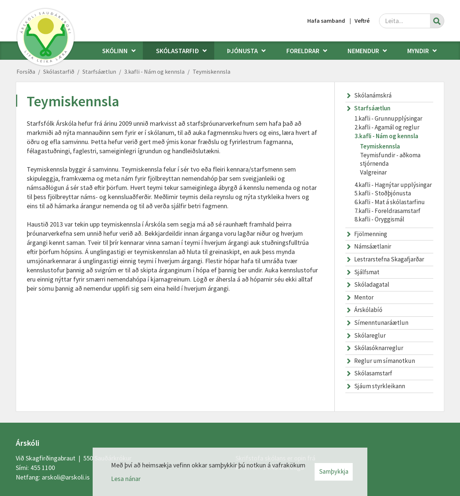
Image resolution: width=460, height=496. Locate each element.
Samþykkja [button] (333, 471)
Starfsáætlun (99, 71)
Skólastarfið (58, 71)
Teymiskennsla (211, 71)
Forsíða (25, 71)
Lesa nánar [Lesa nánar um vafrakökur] (126, 478)
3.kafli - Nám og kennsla (154, 71)
